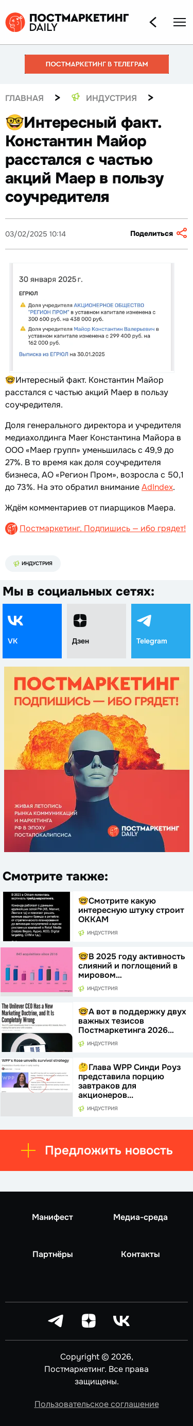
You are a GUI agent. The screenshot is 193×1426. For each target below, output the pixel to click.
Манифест (52, 1217)
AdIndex (157, 487)
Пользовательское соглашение (96, 1404)
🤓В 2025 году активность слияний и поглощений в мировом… (131, 965)
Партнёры (52, 1254)
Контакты (140, 1254)
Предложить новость (96, 1150)
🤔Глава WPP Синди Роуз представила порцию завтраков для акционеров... (129, 1081)
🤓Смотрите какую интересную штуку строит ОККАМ (131, 910)
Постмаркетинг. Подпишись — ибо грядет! (103, 528)
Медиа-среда (140, 1217)
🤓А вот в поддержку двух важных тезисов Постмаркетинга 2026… (132, 1020)
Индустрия (32, 563)
